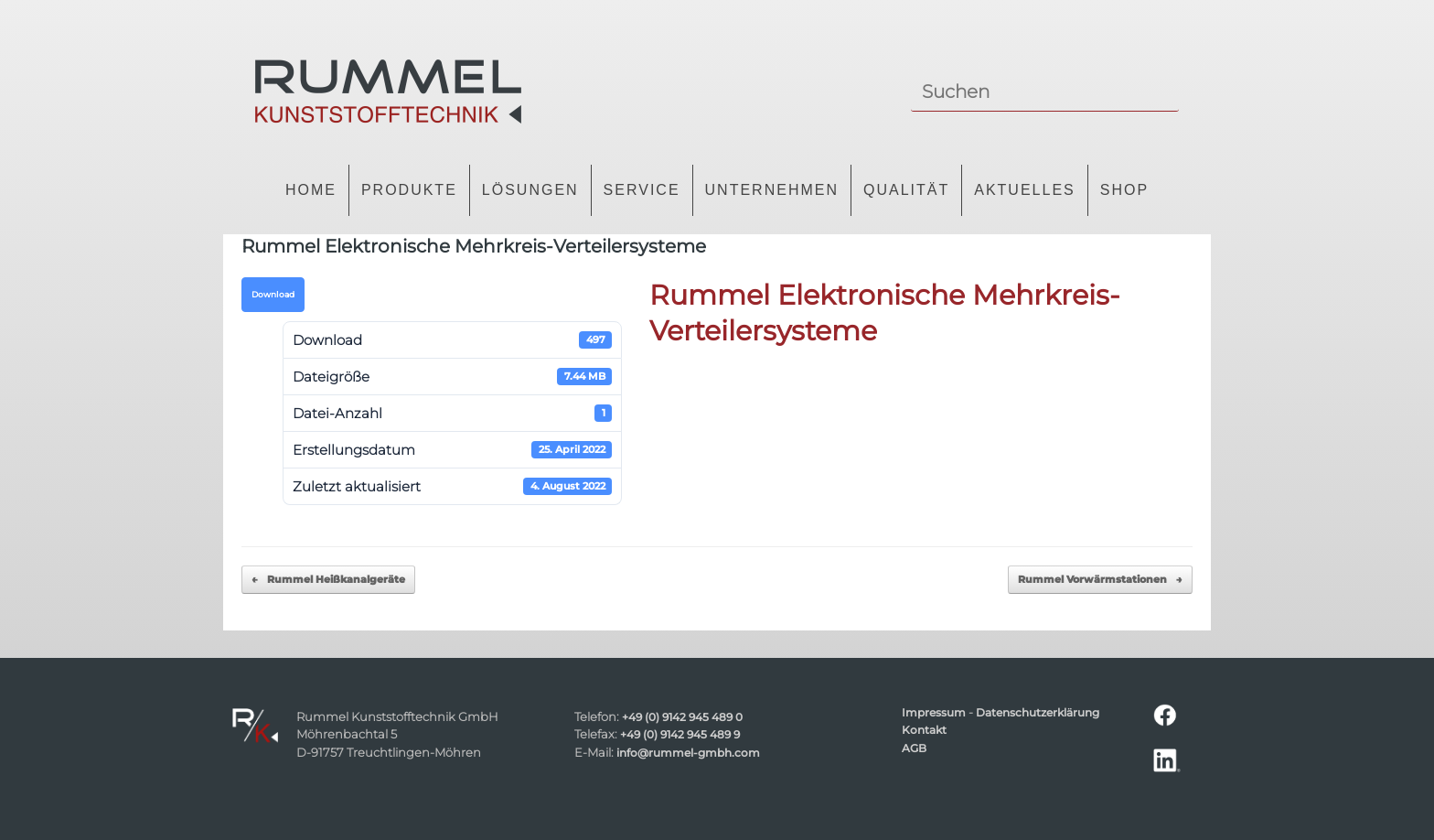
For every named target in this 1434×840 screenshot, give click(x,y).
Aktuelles (1024, 190)
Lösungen (530, 190)
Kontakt (924, 730)
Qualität (906, 190)
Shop (1124, 190)
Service (642, 190)
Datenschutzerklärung (1037, 712)
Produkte (409, 190)
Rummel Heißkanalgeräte (328, 579)
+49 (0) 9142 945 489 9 (680, 734)
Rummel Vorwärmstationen (1100, 579)
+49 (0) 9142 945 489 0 (682, 717)
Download (272, 294)
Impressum (934, 712)
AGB (914, 748)
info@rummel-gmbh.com (688, 753)
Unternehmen (772, 190)
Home (311, 190)
